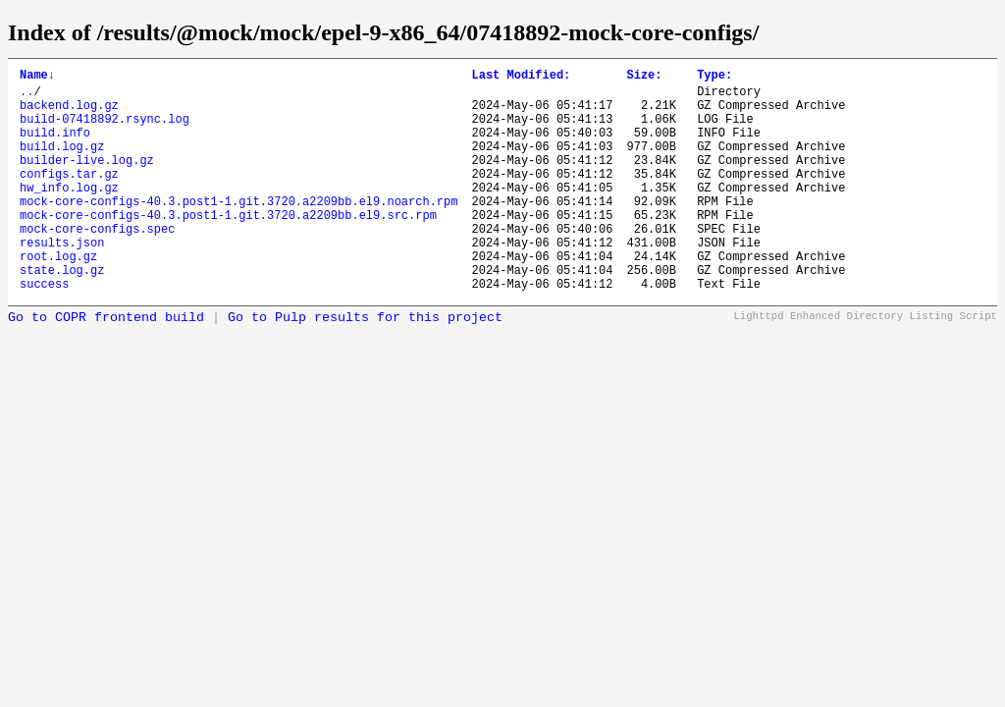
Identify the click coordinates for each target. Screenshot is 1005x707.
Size (643, 77)
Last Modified (520, 77)
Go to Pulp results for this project (365, 364)
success (44, 330)
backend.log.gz (69, 113)
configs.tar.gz (69, 197)
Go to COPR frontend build (106, 364)
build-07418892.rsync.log (104, 130)
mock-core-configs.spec (97, 263)
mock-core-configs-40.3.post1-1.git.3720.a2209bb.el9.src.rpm (228, 247)
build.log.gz (62, 163)
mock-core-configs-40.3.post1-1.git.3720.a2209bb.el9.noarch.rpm (238, 230)
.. (26, 96)
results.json (62, 280)
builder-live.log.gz (87, 180)
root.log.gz (58, 297)
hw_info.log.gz (69, 213)
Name (37, 77)
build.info (55, 146)
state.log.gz (62, 313)
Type (714, 77)
